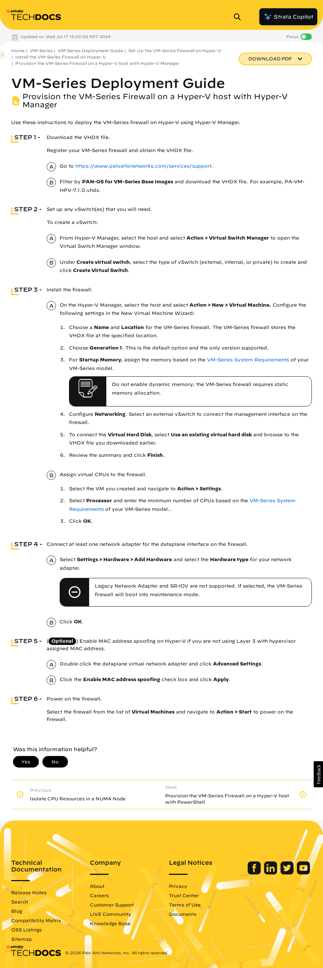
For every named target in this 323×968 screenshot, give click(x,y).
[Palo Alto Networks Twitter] (287, 873)
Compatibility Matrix (36, 920)
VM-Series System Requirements (248, 360)
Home (18, 50)
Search (19, 901)
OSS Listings (26, 929)
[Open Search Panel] (239, 16)
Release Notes (29, 892)
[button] (318, 774)
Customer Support (112, 904)
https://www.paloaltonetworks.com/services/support (143, 166)
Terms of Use (185, 904)
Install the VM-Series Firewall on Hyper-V (60, 56)
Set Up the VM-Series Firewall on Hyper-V (174, 50)
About (97, 886)
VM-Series (41, 50)
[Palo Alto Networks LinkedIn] (271, 873)
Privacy (178, 886)
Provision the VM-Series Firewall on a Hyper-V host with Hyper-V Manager (97, 63)
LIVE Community (110, 914)
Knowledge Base (110, 923)
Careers (99, 895)
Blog (16, 911)
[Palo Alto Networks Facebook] (255, 873)
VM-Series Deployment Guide (90, 50)
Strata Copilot (288, 16)
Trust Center (184, 895)
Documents (183, 914)
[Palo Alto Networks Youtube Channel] (303, 873)
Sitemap (21, 939)
